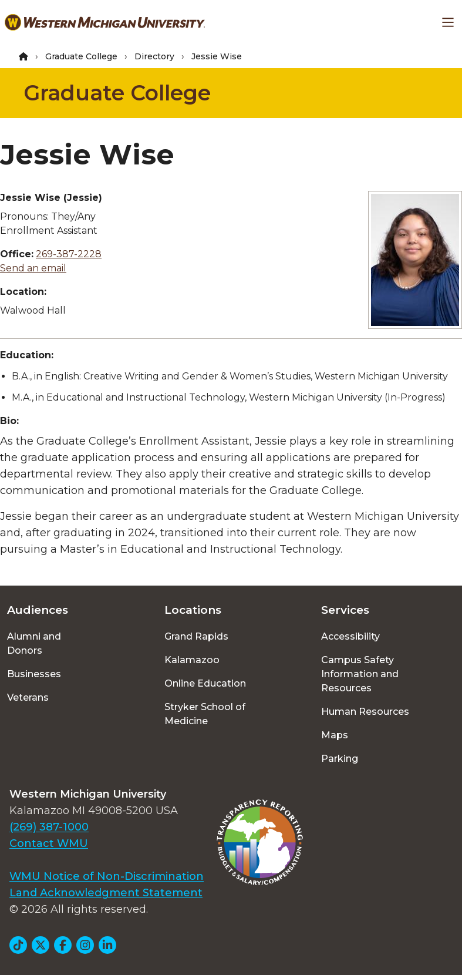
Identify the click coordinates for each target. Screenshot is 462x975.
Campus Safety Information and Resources (360, 674)
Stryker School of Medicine (204, 714)
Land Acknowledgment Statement (106, 892)
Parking (339, 758)
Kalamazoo (192, 659)
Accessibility (350, 636)
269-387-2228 (69, 254)
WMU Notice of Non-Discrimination (106, 876)
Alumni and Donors (34, 643)
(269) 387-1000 (49, 827)
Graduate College (81, 56)
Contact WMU (48, 843)
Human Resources (365, 711)
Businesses (34, 674)
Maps (334, 735)
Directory (154, 56)
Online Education (205, 683)
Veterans (28, 697)
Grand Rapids (196, 636)
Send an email (33, 268)
